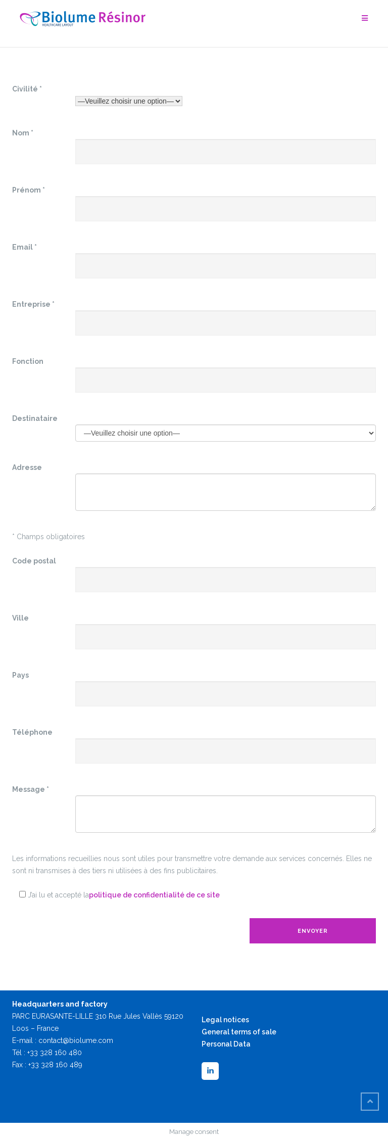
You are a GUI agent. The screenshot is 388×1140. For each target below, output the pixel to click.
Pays (20, 675)
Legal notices (225, 1020)
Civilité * (27, 89)
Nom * (22, 133)
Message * (30, 789)
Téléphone (32, 732)
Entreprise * (33, 304)
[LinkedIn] (210, 1071)
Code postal (34, 561)
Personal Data (226, 1044)
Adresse (27, 467)
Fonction (27, 361)
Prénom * (28, 190)
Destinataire (35, 418)
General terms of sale (239, 1032)
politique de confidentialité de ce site (154, 895)
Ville (20, 618)
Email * (24, 247)
